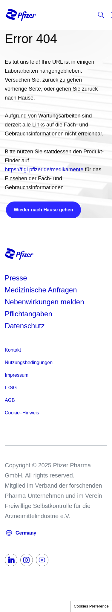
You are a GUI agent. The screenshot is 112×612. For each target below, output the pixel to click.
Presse (16, 278)
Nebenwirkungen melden (44, 302)
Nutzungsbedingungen (29, 362)
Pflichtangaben (28, 314)
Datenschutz (25, 326)
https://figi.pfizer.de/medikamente (44, 170)
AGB (10, 400)
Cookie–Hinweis (22, 412)
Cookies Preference (91, 606)
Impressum (16, 375)
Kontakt (13, 349)
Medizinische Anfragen (41, 290)
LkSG (11, 387)
